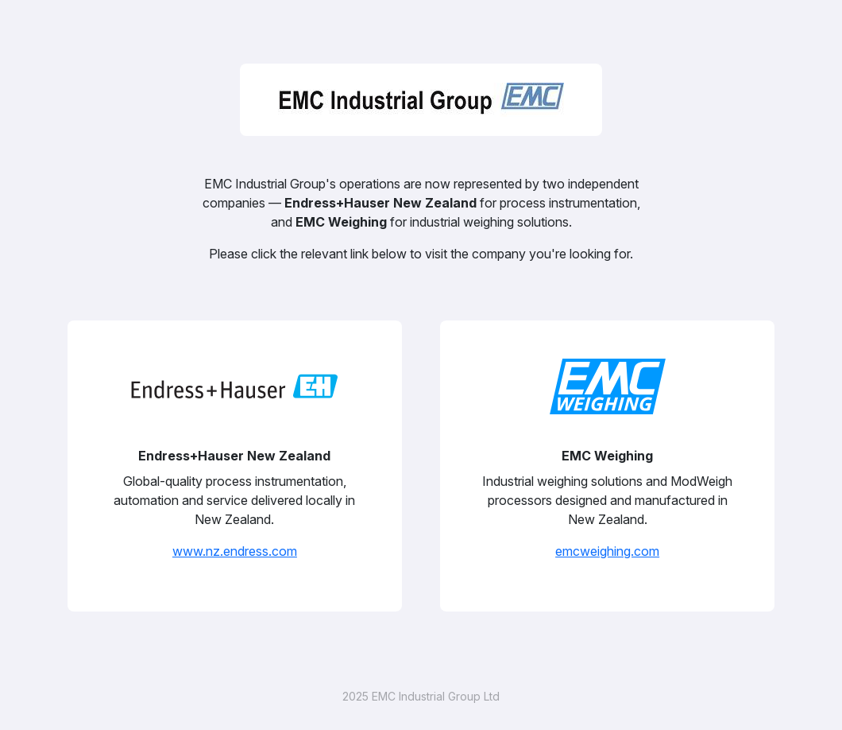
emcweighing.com (607, 551)
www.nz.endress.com (234, 551)
